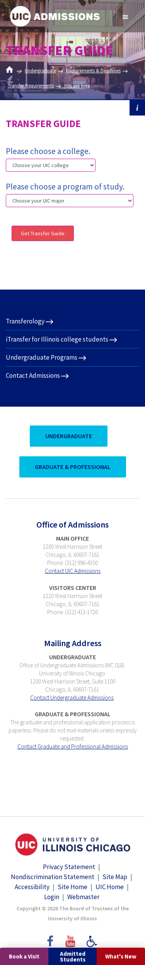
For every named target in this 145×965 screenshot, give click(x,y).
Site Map (114, 877)
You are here (77, 85)
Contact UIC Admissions (73, 571)
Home (11, 71)
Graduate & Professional (73, 467)
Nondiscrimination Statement (52, 877)
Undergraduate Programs (41, 357)
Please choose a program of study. (65, 186)
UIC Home (110, 887)
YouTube (71, 938)
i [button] (137, 107)
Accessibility (32, 887)
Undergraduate (40, 70)
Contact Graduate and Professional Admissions (72, 746)
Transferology (25, 321)
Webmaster (83, 897)
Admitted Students (72, 956)
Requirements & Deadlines (93, 70)
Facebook (49, 938)
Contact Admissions (33, 375)
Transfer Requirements (31, 85)
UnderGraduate (68, 436)
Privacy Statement (69, 867)
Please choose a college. (48, 151)
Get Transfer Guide (43, 233)
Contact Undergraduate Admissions (72, 697)
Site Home (72, 887)
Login (51, 897)
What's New (120, 956)
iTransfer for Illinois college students (57, 339)
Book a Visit (24, 956)
